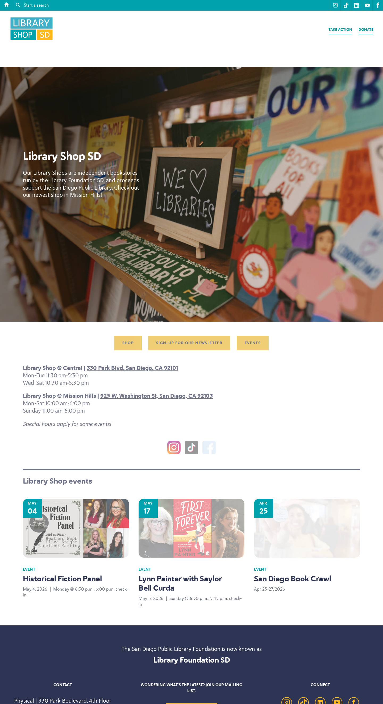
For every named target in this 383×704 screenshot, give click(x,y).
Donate (366, 29)
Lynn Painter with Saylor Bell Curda (180, 583)
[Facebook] (209, 448)
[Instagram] (174, 448)
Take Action (340, 29)
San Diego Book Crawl (292, 579)
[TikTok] (191, 448)
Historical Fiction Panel (62, 579)
